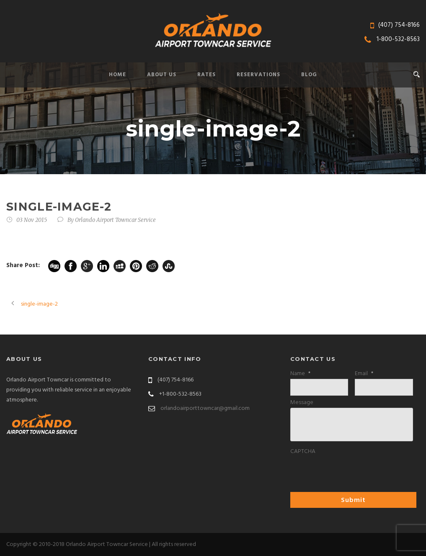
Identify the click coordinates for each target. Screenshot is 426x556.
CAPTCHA (302, 452)
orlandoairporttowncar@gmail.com (205, 408)
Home (117, 74)
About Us (161, 74)
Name (300, 374)
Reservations (258, 74)
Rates (206, 74)
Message (301, 403)
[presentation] (354, 473)
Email (364, 374)
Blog (309, 74)
